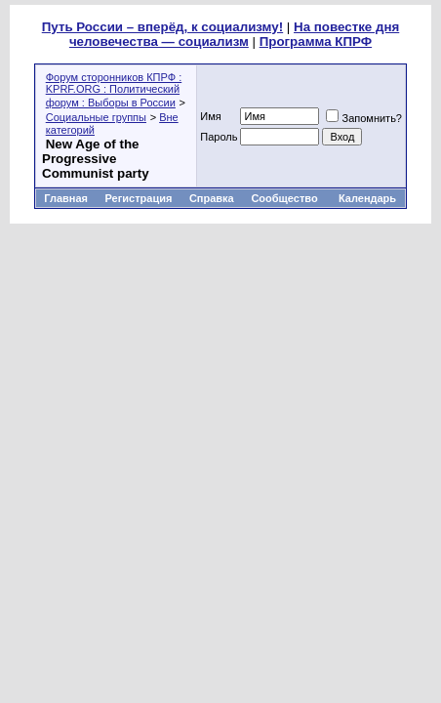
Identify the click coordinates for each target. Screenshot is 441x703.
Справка (211, 198)
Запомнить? (364, 118)
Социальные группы (96, 117)
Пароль (218, 137)
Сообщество (285, 198)
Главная (66, 198)
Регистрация (139, 198)
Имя (210, 116)
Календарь (367, 198)
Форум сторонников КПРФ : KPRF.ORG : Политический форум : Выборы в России (114, 89)
